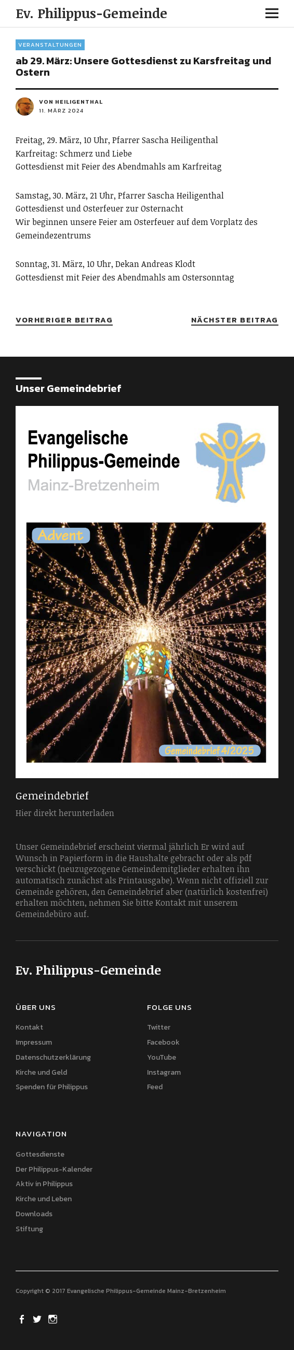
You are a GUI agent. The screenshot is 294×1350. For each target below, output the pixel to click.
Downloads (34, 1213)
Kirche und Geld (41, 1072)
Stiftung (29, 1229)
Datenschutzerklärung (53, 1057)
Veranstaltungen (50, 44)
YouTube (161, 1057)
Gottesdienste (40, 1154)
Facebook (163, 1042)
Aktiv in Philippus (44, 1183)
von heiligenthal (71, 101)
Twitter (158, 1027)
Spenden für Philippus (52, 1086)
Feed (155, 1086)
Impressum (34, 1042)
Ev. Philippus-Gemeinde (91, 13)
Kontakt (29, 1027)
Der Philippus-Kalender (54, 1169)
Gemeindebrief (52, 795)
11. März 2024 (61, 110)
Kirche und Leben (44, 1198)
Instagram (164, 1072)
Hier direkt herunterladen (65, 813)
